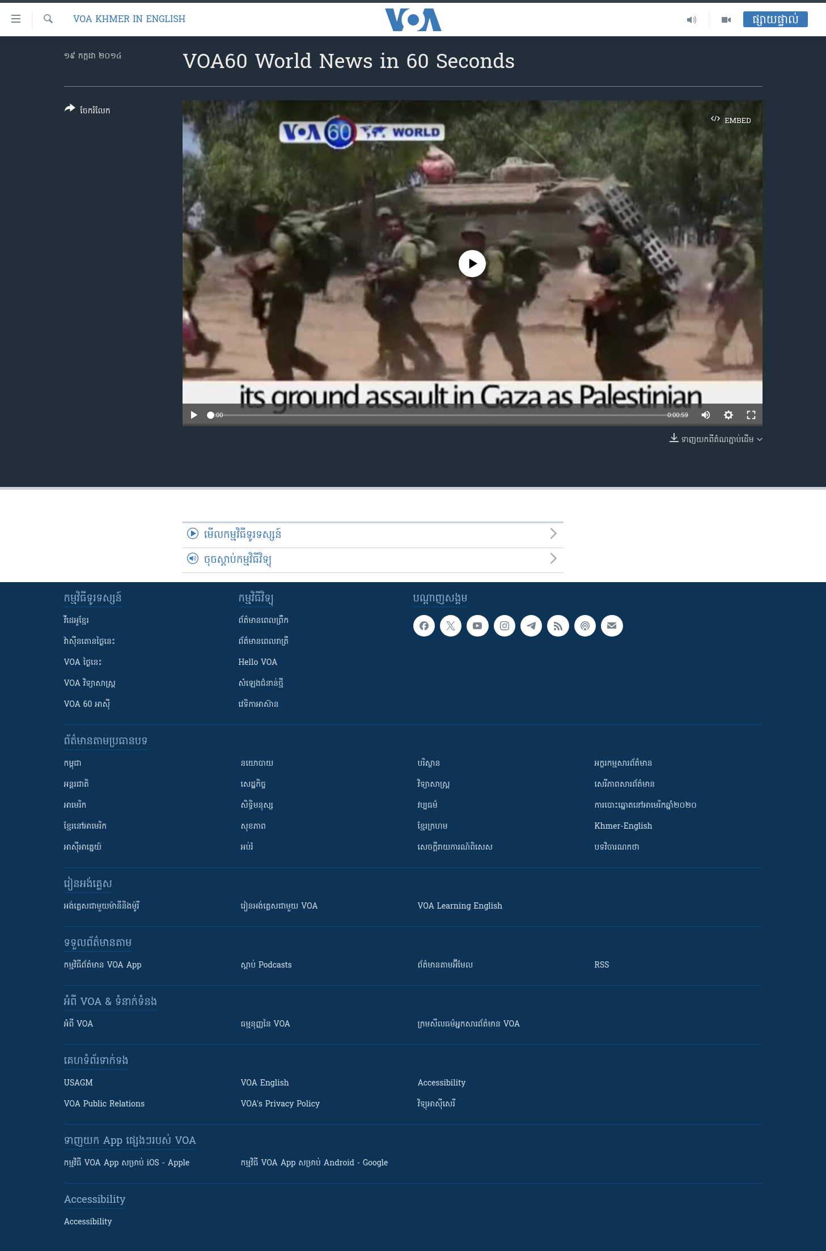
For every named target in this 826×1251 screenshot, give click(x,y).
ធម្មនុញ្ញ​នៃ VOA (266, 1025)
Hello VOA (258, 663)
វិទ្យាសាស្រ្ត (434, 785)
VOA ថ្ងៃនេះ (83, 663)
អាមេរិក (75, 806)
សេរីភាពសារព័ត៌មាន (625, 785)
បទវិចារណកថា (617, 848)
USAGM (78, 1083)
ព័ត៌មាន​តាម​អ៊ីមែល (445, 966)
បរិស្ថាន (429, 764)
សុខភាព (253, 827)
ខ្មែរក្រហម (433, 827)
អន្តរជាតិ (76, 785)
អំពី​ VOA (79, 1025)
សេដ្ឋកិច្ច (253, 785)
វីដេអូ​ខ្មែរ (76, 621)
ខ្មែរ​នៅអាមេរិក (85, 827)
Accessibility (442, 1083)
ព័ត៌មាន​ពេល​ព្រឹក (264, 621)
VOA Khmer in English (129, 20)
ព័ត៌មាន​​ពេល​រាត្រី (264, 642)
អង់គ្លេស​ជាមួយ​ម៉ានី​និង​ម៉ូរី (101, 907)
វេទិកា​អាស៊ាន (259, 705)
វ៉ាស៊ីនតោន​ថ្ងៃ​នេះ (90, 642)
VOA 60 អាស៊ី (87, 705)
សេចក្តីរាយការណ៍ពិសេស (455, 848)
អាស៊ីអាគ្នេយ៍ (83, 848)
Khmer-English (624, 827)
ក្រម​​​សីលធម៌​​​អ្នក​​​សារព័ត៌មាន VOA (469, 1025)
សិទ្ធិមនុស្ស (257, 806)
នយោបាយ (257, 764)
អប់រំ (247, 848)
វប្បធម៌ (428, 806)
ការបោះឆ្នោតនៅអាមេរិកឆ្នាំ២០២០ (646, 806)
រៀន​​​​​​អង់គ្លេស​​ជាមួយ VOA (279, 907)
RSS (602, 966)
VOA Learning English (460, 907)
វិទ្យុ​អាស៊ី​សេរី (436, 1104)
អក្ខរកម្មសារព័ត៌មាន (624, 764)
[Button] (88, 112)
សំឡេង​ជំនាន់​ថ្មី (261, 684)
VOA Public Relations (104, 1104)
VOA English (265, 1083)
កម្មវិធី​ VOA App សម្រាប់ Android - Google (314, 1163)
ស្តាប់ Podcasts (266, 966)
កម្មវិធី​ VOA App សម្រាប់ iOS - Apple (127, 1163)
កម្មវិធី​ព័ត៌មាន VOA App (103, 966)
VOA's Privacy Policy (280, 1104)
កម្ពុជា (73, 764)
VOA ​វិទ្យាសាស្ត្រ (90, 684)
